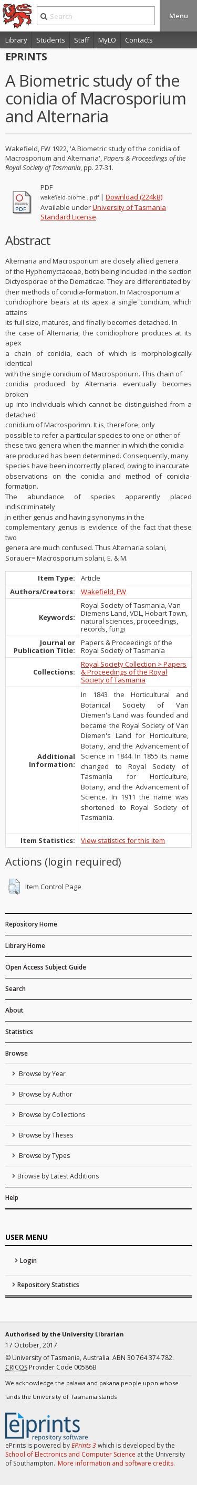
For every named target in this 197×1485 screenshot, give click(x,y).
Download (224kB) (134, 197)
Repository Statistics (48, 1284)
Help (11, 1197)
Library (16, 40)
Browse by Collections (51, 1114)
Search (15, 988)
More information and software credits (115, 1463)
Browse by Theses (45, 1135)
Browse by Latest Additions (58, 1176)
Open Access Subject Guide (45, 967)
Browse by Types (43, 1155)
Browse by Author (44, 1094)
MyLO (107, 40)
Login (28, 1260)
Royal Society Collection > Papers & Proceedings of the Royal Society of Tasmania (133, 671)
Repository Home (31, 924)
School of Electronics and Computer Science (70, 1454)
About (14, 1010)
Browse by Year (41, 1073)
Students (50, 40)
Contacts (139, 40)
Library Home (25, 945)
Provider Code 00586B (51, 1367)
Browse (16, 1053)
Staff (81, 40)
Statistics (19, 1031)
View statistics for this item (123, 840)
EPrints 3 (83, 1445)
